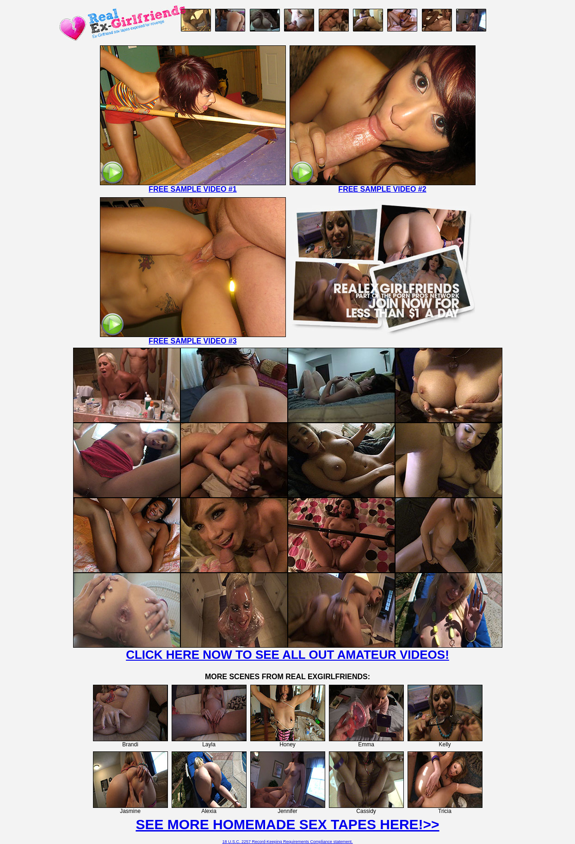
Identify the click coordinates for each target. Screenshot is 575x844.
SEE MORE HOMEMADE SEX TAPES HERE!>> (287, 824)
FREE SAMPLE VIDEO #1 (192, 189)
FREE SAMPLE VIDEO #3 (192, 341)
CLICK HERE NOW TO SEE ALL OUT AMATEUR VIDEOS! (287, 655)
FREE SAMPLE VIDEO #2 (382, 189)
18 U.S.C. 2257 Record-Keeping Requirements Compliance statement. (287, 841)
